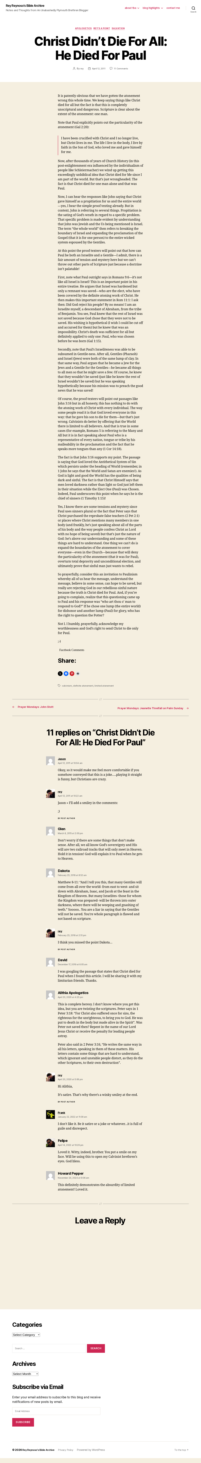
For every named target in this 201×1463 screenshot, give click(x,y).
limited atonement (105, 686)
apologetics (82, 29)
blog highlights (151, 8)
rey (81, 69)
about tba (130, 8)
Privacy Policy (70, 1454)
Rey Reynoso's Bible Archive (28, 6)
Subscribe (23, 1427)
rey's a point (102, 29)
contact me (173, 8)
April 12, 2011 (98, 69)
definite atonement (83, 686)
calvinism (67, 686)
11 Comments (121, 69)
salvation (121, 29)
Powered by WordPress (96, 1454)
